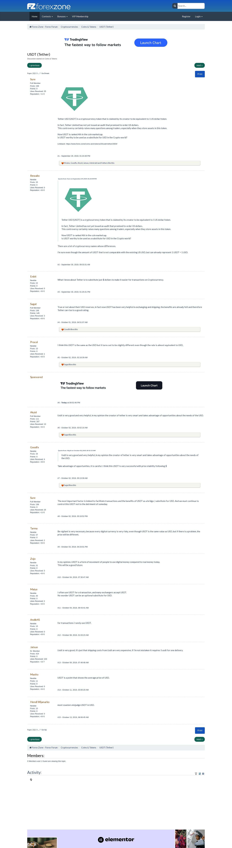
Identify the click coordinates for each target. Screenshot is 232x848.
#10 (59, 577)
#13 (59, 662)
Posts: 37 (34, 535)
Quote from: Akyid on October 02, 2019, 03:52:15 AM (77, 450)
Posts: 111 (34, 419)
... (39, 73)
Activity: (34, 772)
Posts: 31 (34, 565)
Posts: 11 (34, 681)
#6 (59, 402)
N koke (67, 163)
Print (199, 74)
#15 (59, 717)
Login (199, 16)
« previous (34, 65)
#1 (59, 156)
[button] (200, 74)
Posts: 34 (34, 454)
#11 (59, 608)
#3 (59, 292)
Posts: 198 (34, 86)
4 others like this (107, 163)
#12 (59, 635)
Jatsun (86, 163)
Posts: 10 (34, 348)
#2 (59, 264)
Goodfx (74, 163)
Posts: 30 (34, 596)
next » (200, 65)
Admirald (93, 163)
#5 (59, 357)
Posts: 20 (34, 182)
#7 (59, 478)
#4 (59, 322)
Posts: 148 (34, 310)
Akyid (80, 163)
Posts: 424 (34, 654)
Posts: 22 (34, 283)
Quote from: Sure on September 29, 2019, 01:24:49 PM (77, 179)
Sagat (66, 364)
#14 (59, 690)
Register (186, 16)
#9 (59, 547)
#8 (59, 516)
